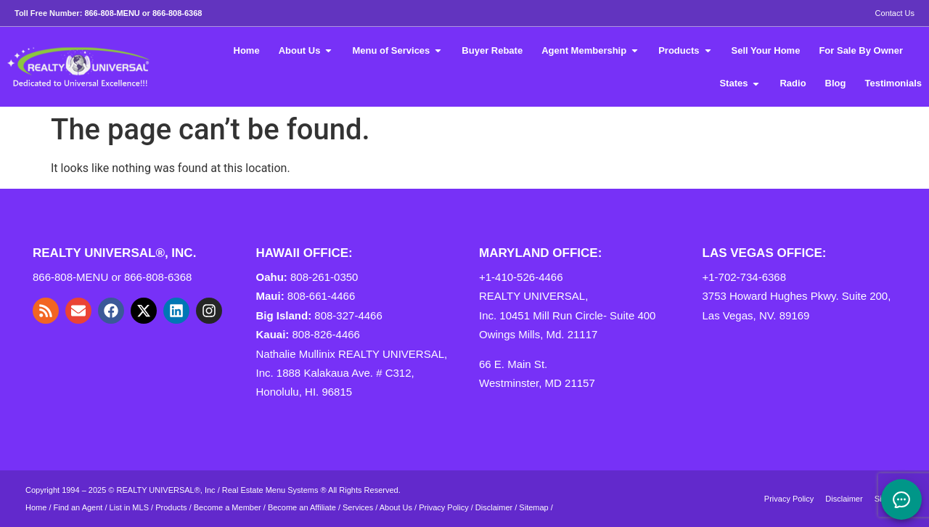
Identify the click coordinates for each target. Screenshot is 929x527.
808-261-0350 (324, 277)
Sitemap (533, 507)
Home (35, 507)
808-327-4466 (348, 315)
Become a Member (227, 507)
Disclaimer (493, 507)
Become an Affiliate (303, 507)
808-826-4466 (326, 334)
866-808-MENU (111, 13)
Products (171, 507)
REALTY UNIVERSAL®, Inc (166, 490)
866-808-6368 (177, 13)
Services (358, 507)
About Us (396, 507)
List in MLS (129, 507)
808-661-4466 (321, 296)
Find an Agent (78, 507)
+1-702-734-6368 (745, 277)
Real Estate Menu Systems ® (274, 490)
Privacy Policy (443, 507)
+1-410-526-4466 (521, 277)
